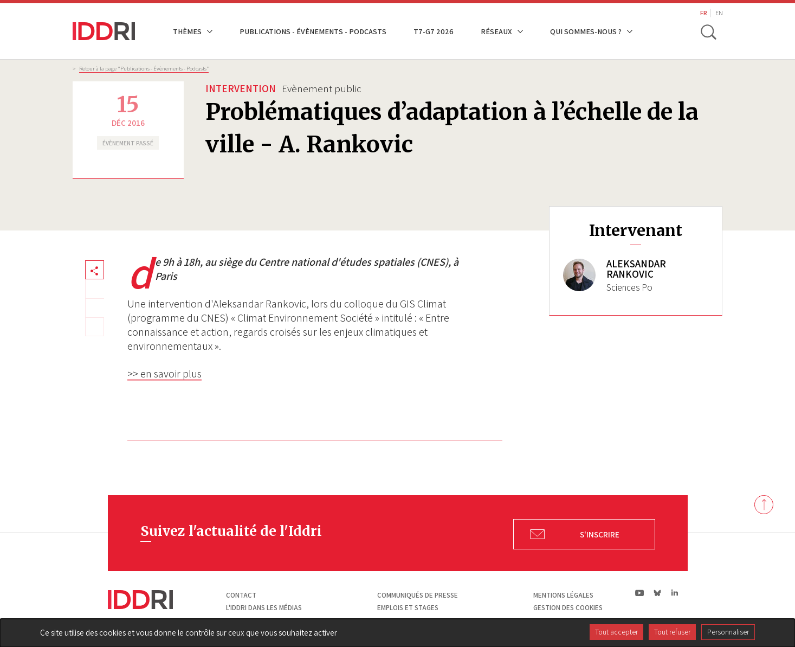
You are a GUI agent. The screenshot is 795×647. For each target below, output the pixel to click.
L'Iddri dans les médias (264, 607)
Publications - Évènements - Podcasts (313, 31)
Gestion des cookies (568, 607)
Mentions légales (563, 595)
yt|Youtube (639, 593)
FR (703, 12)
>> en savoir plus (164, 374)
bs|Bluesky (658, 593)
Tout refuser (672, 632)
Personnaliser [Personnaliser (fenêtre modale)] (728, 632)
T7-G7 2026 (433, 31)
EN (719, 12)
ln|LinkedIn (674, 593)
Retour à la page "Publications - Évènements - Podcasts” (144, 68)
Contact (241, 595)
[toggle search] (708, 31)
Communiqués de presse (417, 595)
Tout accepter (616, 632)
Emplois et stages (407, 607)
